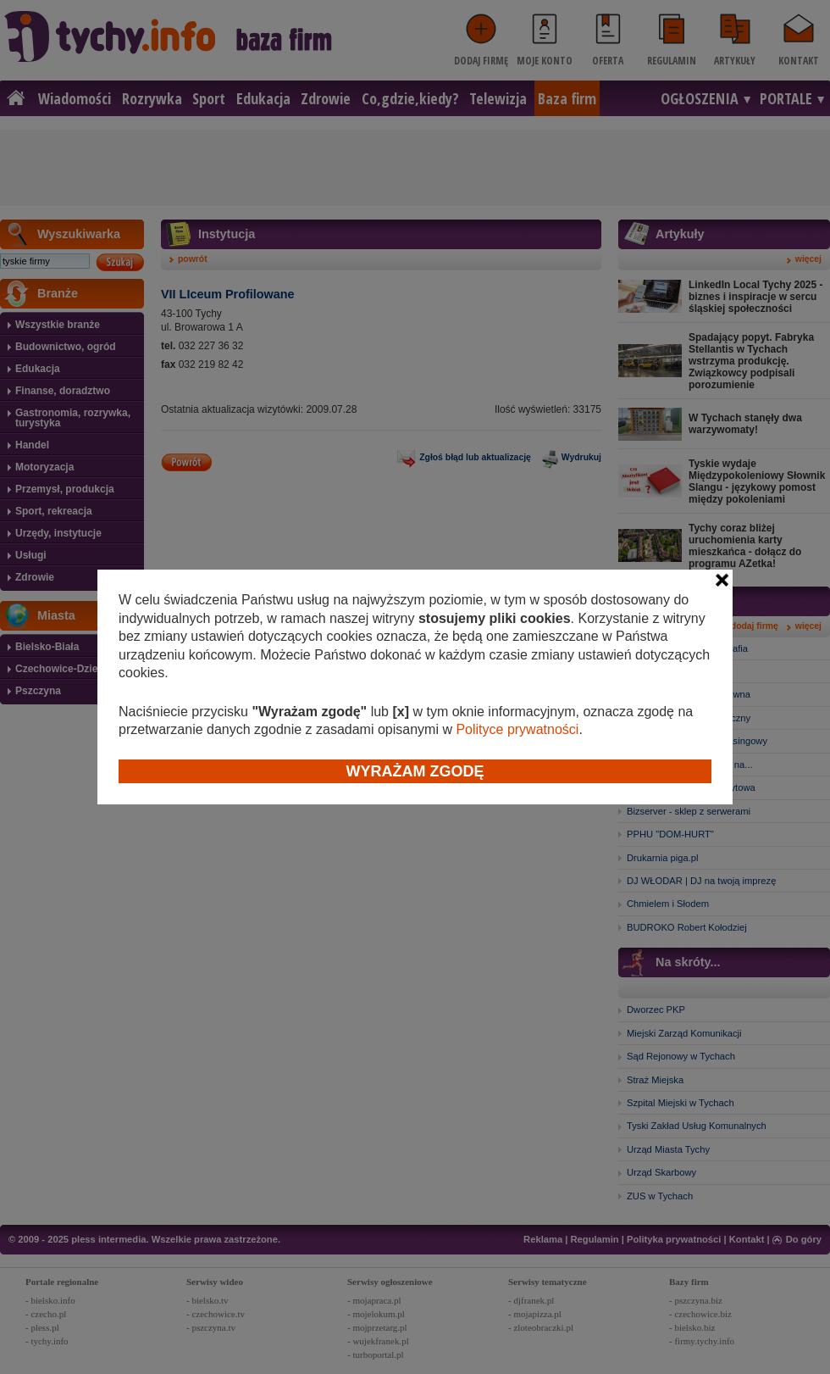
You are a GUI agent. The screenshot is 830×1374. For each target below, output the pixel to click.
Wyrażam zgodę (415, 771)
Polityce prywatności (517, 729)
